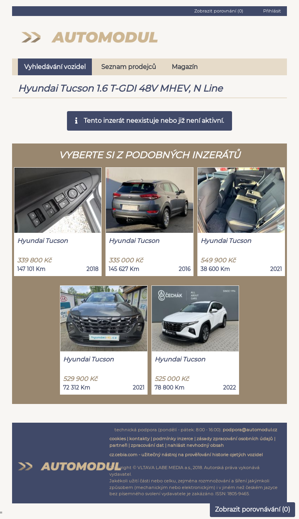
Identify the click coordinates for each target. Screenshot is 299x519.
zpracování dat (147, 445)
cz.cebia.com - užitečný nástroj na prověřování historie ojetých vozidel (186, 454)
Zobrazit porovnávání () (252, 509)
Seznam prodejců (128, 67)
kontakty (139, 438)
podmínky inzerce (173, 438)
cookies (117, 438)
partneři (118, 445)
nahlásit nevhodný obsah (195, 445)
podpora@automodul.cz (250, 429)
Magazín (185, 67)
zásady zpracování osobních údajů (235, 438)
